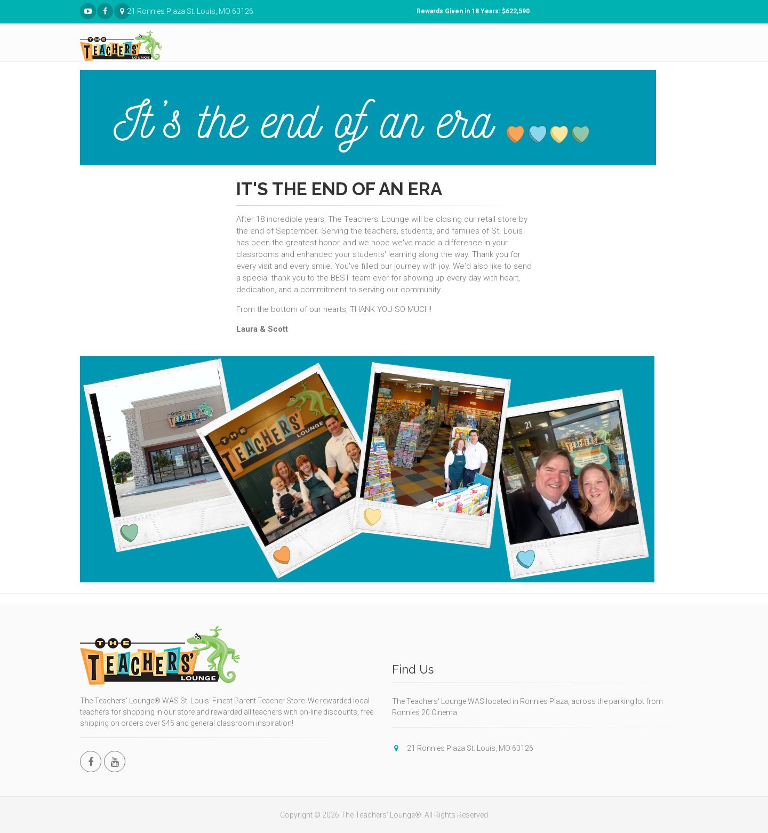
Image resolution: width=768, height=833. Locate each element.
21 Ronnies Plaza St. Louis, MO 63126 (122, 11)
